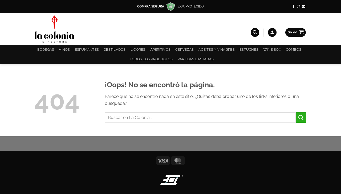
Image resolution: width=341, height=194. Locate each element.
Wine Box (272, 49)
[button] (272, 32)
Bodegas (45, 49)
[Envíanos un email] (303, 7)
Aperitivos (160, 49)
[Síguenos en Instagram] (298, 7)
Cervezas (184, 49)
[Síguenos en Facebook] (293, 7)
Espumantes (87, 49)
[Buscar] (255, 32)
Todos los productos (151, 59)
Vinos (64, 49)
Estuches (248, 49)
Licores (138, 49)
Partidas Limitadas (196, 59)
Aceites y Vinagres (216, 49)
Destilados (115, 49)
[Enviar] (301, 117)
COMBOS (294, 49)
